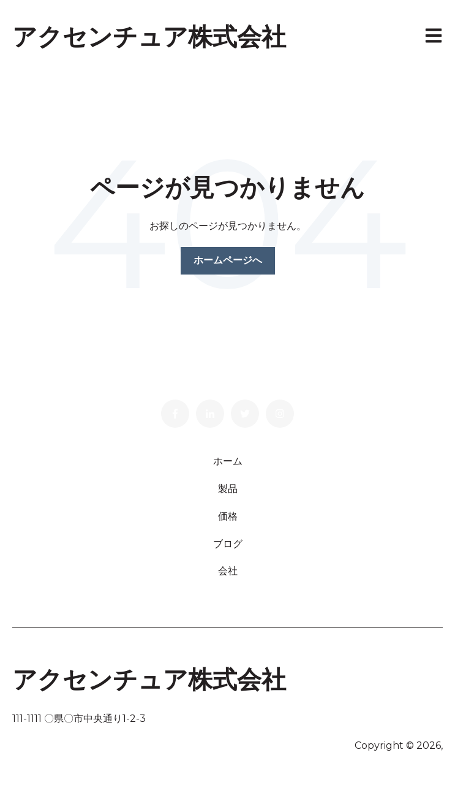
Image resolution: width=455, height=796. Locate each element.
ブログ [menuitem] (228, 544)
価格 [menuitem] (228, 516)
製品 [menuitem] (228, 489)
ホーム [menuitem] (228, 461)
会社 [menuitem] (228, 571)
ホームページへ (228, 260)
